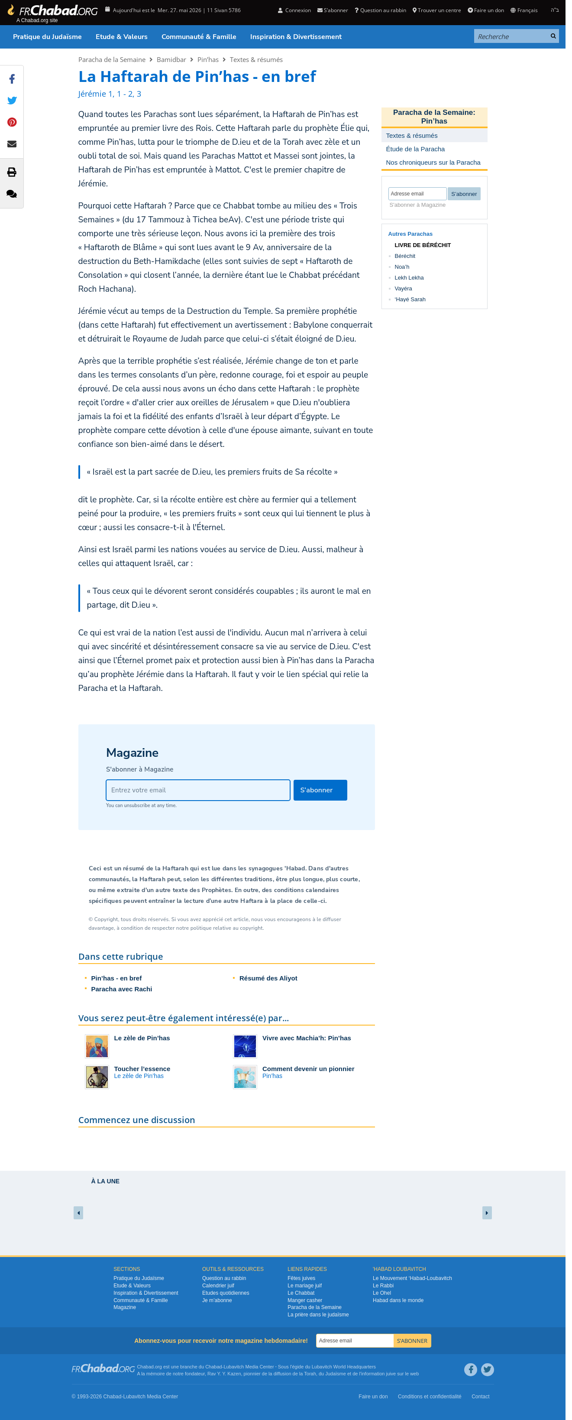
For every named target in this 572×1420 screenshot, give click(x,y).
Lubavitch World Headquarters (344, 1366)
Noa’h (402, 267)
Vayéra (403, 288)
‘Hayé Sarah (410, 299)
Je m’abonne (217, 1300)
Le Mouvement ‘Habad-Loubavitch (412, 1278)
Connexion (294, 10)
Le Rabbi (383, 1286)
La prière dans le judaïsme (318, 1315)
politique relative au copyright (227, 928)
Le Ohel (382, 1293)
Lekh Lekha (409, 277)
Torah (310, 1373)
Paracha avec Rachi (121, 989)
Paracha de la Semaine (111, 59)
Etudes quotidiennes (225, 1293)
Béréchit (405, 256)
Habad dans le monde (398, 1300)
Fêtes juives (301, 1278)
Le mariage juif (305, 1286)
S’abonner (332, 10)
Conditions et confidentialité (430, 1397)
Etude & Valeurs (122, 37)
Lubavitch (233, 1366)
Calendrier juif (218, 1286)
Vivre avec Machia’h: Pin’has (306, 1038)
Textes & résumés (256, 59)
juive (391, 1373)
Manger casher (305, 1300)
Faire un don (486, 10)
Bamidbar (171, 59)
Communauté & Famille (199, 37)
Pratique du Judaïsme (47, 37)
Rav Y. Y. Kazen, (224, 1373)
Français (524, 10)
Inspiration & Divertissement (296, 37)
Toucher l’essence (142, 1068)
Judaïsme (335, 1373)
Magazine (124, 1307)
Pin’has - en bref (116, 978)
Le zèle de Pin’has (142, 1038)
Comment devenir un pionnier (308, 1068)
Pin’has (208, 59)
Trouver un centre (437, 10)
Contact (480, 1397)
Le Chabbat (301, 1293)
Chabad (213, 1366)
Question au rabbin (380, 10)
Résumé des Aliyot (268, 978)
